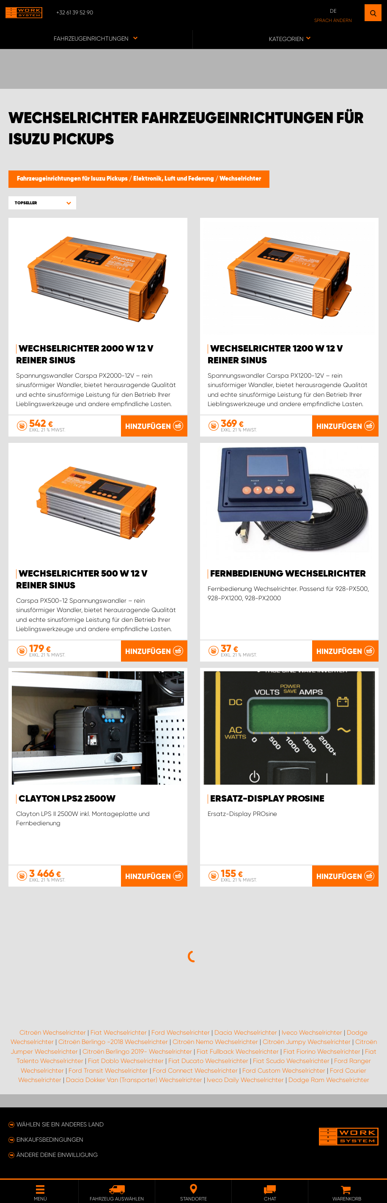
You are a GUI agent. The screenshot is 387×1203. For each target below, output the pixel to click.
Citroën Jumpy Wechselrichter (307, 1042)
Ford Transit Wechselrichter (108, 1070)
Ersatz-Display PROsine (267, 799)
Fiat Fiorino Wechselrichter (321, 1051)
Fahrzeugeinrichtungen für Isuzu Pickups (73, 179)
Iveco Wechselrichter (312, 1032)
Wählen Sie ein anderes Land (60, 1124)
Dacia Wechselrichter (245, 1032)
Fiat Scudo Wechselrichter (291, 1061)
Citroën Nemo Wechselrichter (215, 1042)
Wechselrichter (240, 179)
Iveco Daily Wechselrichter (245, 1080)
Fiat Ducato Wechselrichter (208, 1061)
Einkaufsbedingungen (49, 1139)
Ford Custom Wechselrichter (283, 1070)
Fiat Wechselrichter (119, 1032)
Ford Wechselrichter (180, 1032)
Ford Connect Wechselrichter (195, 1070)
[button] (42, 202)
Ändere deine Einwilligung (57, 1154)
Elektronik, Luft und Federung (174, 179)
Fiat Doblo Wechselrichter (126, 1061)
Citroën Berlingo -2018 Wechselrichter (113, 1042)
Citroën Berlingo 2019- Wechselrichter (137, 1051)
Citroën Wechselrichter (52, 1032)
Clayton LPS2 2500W (67, 799)
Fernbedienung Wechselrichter (288, 574)
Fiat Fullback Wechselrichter (238, 1051)
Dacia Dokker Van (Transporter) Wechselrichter (134, 1080)
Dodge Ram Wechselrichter (328, 1080)
